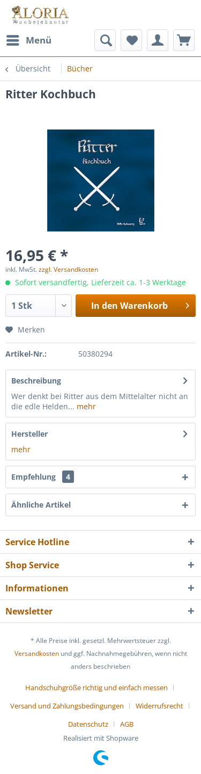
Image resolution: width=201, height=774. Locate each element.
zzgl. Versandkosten (68, 269)
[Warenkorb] (184, 40)
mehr (85, 406)
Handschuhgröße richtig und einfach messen (96, 687)
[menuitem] (28, 40)
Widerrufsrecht (159, 706)
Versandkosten (36, 653)
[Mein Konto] (157, 40)
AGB (126, 724)
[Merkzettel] (131, 40)
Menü (28, 39)
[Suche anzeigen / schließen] (105, 40)
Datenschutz (88, 724)
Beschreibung (36, 380)
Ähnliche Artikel (41, 505)
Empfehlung (42, 477)
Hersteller (29, 434)
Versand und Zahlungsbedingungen (67, 706)
